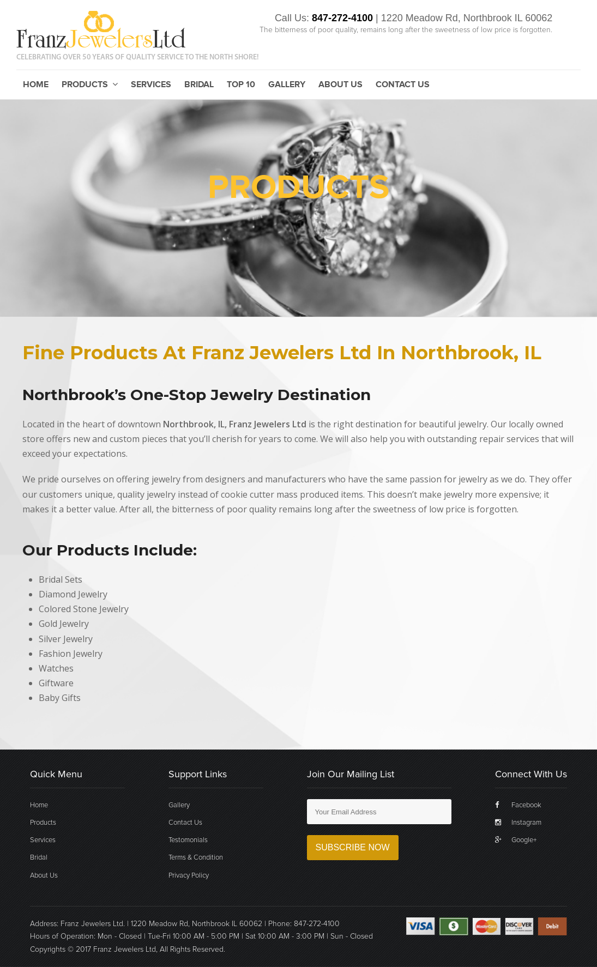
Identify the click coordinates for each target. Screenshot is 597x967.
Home (36, 85)
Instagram (518, 822)
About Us (340, 85)
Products (90, 84)
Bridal (199, 85)
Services (151, 85)
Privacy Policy (188, 875)
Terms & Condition (195, 857)
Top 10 (241, 85)
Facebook (518, 805)
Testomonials (188, 840)
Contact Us (403, 85)
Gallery (286, 85)
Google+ (515, 840)
